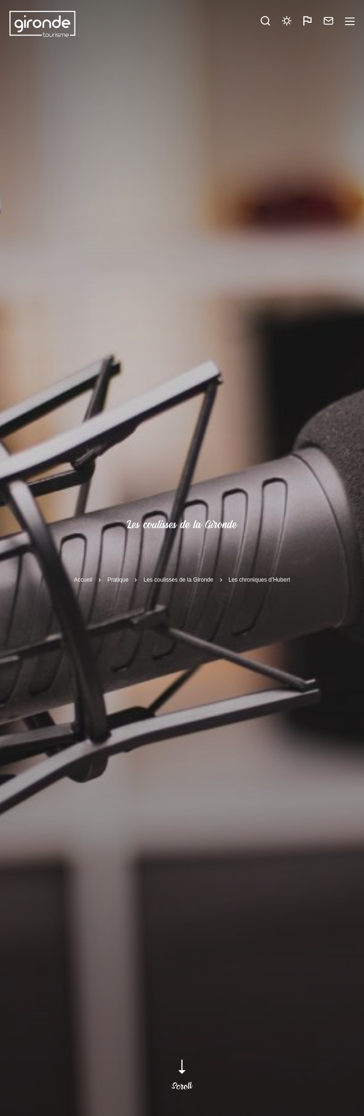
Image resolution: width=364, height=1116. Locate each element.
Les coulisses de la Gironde (178, 579)
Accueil (83, 579)
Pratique (117, 579)
